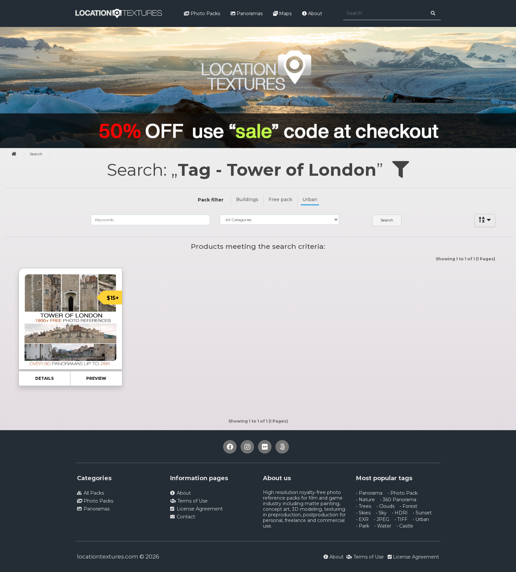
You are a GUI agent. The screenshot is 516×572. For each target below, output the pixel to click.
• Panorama (369, 493)
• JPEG (381, 519)
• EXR (362, 519)
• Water (382, 526)
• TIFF (401, 519)
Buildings (247, 199)
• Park (362, 526)
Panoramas (247, 13)
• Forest (408, 506)
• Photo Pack (403, 493)
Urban (309, 199)
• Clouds (385, 506)
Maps (282, 13)
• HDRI (400, 513)
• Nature (365, 500)
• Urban (421, 519)
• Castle (405, 526)
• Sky (381, 513)
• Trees (363, 506)
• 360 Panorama (398, 500)
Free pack (280, 199)
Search (36, 153)
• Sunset (422, 513)
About (312, 13)
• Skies (363, 513)
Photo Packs (202, 13)
